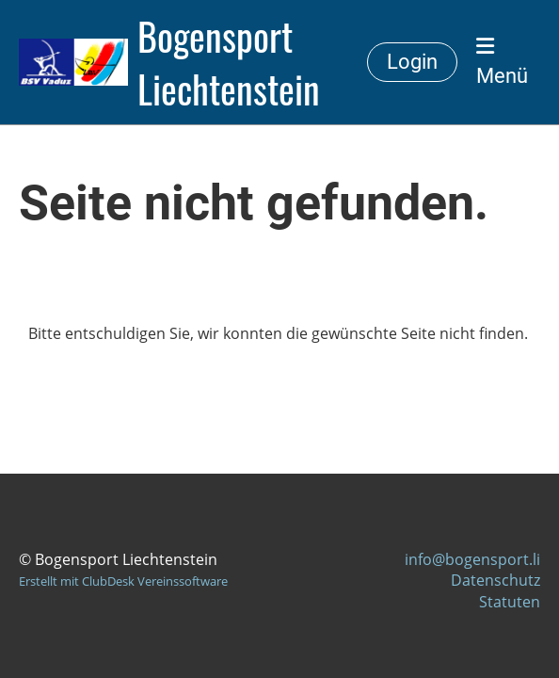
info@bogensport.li (472, 559)
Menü (502, 62)
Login (412, 61)
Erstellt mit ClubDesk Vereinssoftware (123, 581)
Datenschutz (495, 580)
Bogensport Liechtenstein (228, 62)
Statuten (509, 601)
